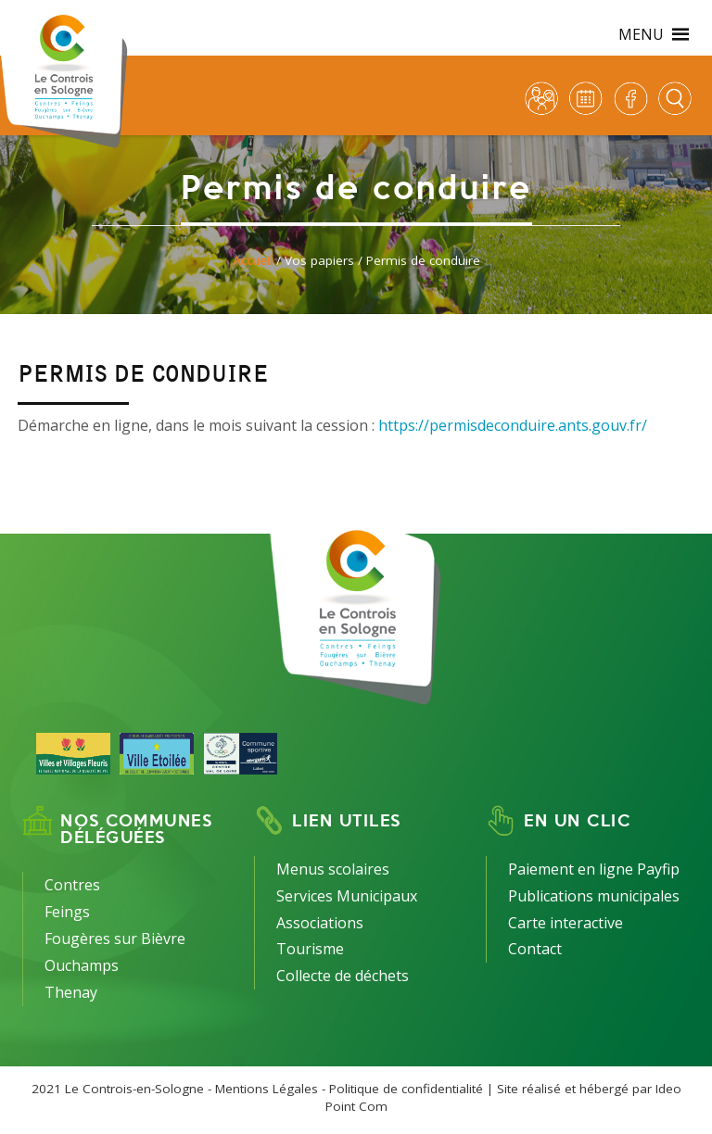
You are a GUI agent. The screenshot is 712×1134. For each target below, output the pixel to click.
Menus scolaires (332, 869)
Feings (67, 911)
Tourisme (310, 949)
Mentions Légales (266, 1088)
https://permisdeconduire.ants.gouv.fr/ (512, 425)
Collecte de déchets (342, 975)
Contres (72, 885)
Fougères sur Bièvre (114, 938)
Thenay (70, 992)
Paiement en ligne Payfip (594, 869)
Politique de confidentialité (406, 1088)
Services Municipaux (346, 896)
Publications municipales (594, 896)
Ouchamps (81, 965)
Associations (319, 923)
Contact (535, 949)
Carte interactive (565, 923)
